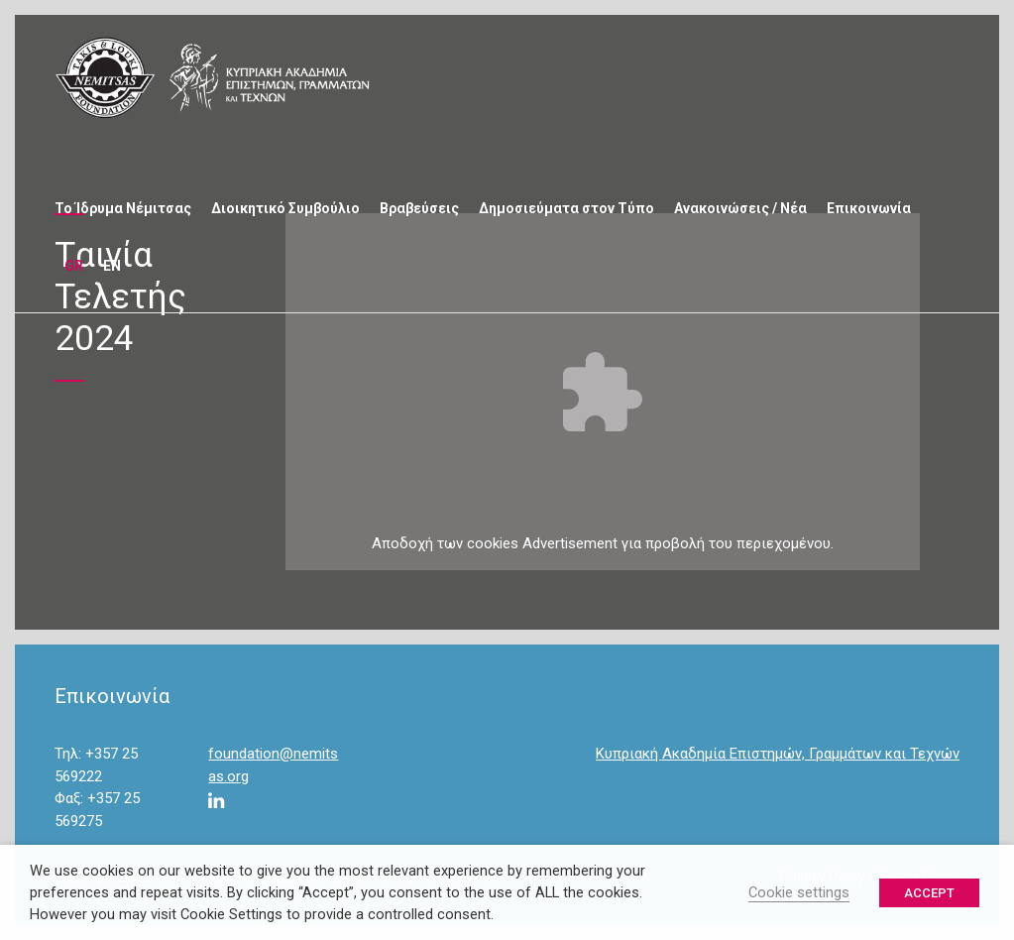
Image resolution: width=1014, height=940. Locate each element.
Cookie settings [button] (798, 892)
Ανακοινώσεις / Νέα (740, 208)
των (450, 543)
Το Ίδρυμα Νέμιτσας (123, 208)
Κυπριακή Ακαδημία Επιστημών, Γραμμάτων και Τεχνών (777, 754)
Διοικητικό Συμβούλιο (285, 208)
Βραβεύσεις (419, 208)
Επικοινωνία (869, 208)
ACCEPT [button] (929, 892)
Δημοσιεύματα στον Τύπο (566, 208)
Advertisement (570, 543)
